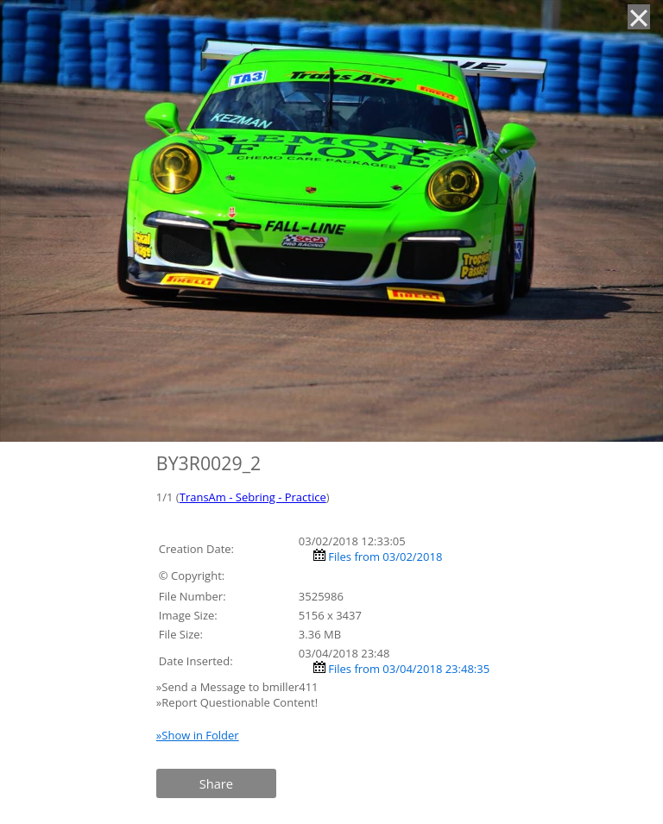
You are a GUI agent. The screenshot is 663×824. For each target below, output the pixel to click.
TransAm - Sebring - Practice (253, 497)
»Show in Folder (197, 735)
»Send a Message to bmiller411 (238, 687)
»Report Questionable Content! (237, 702)
